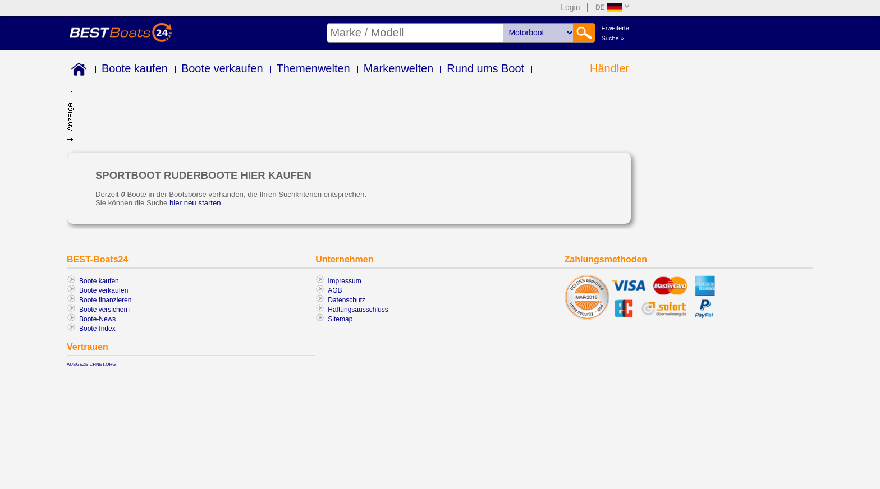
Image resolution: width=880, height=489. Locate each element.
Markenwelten (399, 68)
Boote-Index (97, 329)
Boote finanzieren (105, 300)
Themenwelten (313, 68)
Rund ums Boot (485, 68)
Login (570, 7)
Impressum (344, 281)
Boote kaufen (135, 68)
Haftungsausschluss (358, 309)
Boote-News (97, 319)
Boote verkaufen (222, 68)
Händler (609, 68)
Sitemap (340, 319)
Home (76, 70)
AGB (335, 290)
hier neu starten (195, 203)
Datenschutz (346, 300)
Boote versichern (104, 309)
